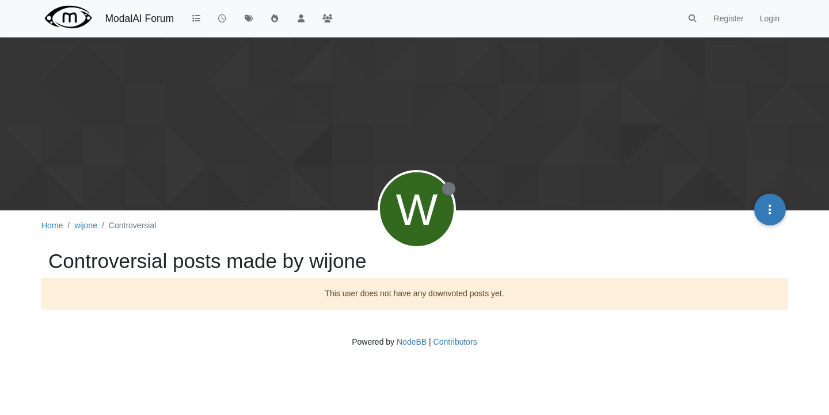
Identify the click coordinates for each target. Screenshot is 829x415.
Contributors (455, 341)
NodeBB (412, 341)
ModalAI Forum (139, 18)
